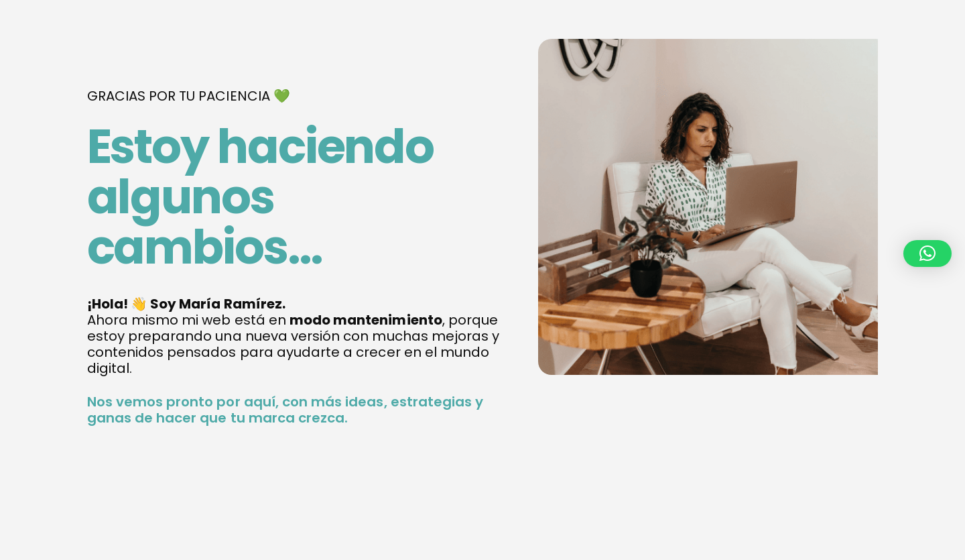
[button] (927, 253)
